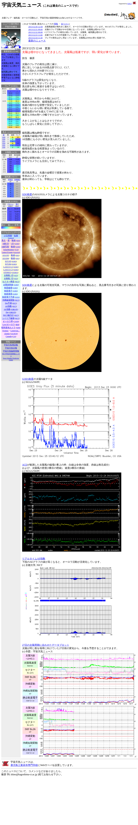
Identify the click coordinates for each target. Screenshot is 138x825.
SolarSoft (17, 252)
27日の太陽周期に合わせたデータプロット (45, 645)
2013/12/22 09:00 (35, 32)
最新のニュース (37, 40)
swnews (11, 238)
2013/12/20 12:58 (35, 26)
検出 (17, 89)
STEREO (15, 272)
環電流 (10, 179)
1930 (3, 139)
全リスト (65, 24)
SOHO (14, 261)
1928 (3, 137)
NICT (17, 282)
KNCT (129, 3)
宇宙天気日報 (11, 348)
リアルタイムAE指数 (33, 558)
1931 (3, 141)
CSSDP (16, 321)
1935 (3, 145)
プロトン (10, 204)
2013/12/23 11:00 (35, 35)
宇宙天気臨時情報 (11, 351)
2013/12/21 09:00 (35, 29)
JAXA (17, 297)
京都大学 (14, 309)
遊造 (17, 324)
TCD (16, 250)
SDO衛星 (27, 194)
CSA (14, 336)
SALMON (14, 334)
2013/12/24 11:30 (35, 38)
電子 (17, 204)
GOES (17, 244)
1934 (3, 143)
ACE (16, 275)
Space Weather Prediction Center (11, 359)
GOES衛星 (28, 379)
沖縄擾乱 (17, 179)
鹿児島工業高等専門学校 (24, 765)
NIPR (18, 328)
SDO (18, 240)
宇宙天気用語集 (11, 345)
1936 (3, 147)
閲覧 (56, 24)
